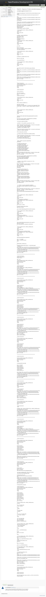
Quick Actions (43, 7)
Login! (44, 0)
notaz (6, 587)
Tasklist (9, 5)
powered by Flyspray (42, 595)
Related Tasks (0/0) (10, 585)
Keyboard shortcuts (4, 593)
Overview (4, 5)
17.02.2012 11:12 (13, 587)
